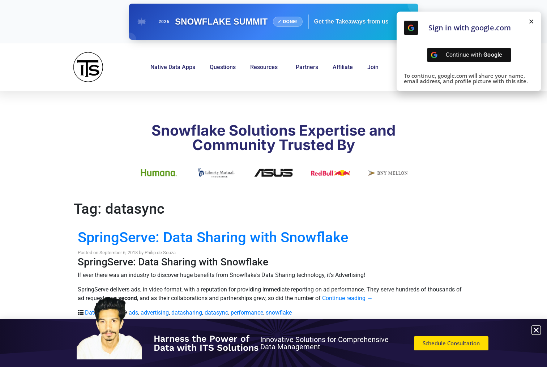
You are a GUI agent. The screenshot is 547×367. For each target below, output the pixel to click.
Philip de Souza (160, 252)
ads (133, 312)
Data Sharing (102, 312)
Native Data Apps (172, 67)
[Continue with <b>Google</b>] (411, 28)
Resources (265, 67)
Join (373, 67)
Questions (223, 67)
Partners (307, 67)
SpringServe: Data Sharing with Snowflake (213, 237)
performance (247, 312)
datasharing (186, 312)
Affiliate (343, 67)
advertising (155, 312)
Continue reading (347, 298)
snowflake (279, 312)
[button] (531, 21)
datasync (216, 312)
